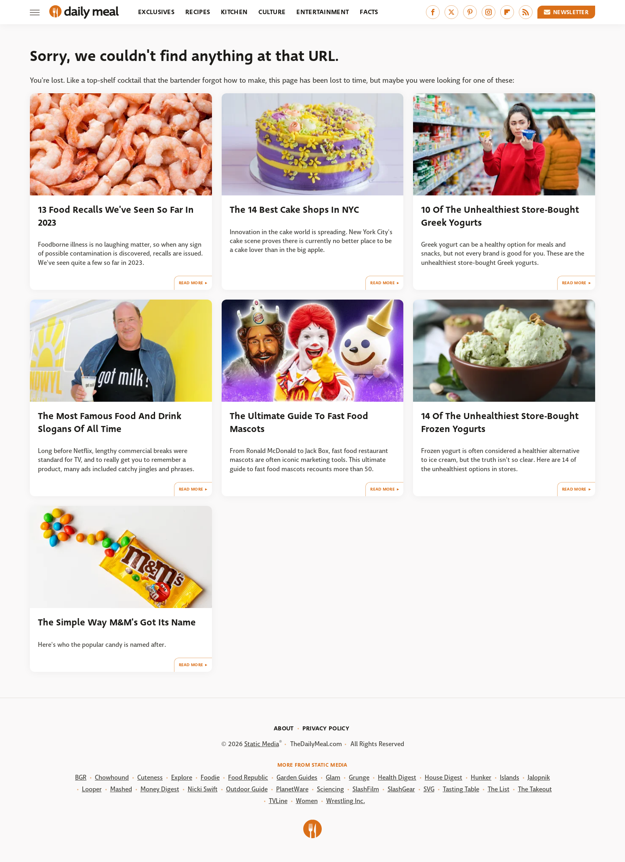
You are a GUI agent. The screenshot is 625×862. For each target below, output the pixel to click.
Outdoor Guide (247, 789)
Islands (509, 777)
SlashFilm (365, 789)
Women (307, 801)
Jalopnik (539, 777)
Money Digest (160, 789)
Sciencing (330, 789)
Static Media (261, 744)
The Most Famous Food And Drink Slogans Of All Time (109, 422)
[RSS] (526, 12)
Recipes (197, 12)
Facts (369, 12)
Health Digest (397, 777)
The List (499, 789)
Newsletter (566, 12)
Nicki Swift (203, 789)
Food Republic (248, 777)
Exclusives (156, 12)
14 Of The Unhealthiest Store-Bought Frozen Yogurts (500, 422)
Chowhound (112, 777)
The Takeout (535, 789)
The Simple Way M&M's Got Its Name (117, 622)
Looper (92, 789)
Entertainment (322, 12)
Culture (271, 12)
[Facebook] (433, 12)
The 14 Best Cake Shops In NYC (294, 209)
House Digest (443, 777)
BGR (80, 777)
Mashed (121, 789)
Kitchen (234, 12)
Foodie (210, 777)
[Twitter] (451, 12)
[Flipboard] (507, 12)
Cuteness (150, 777)
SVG (429, 789)
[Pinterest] (470, 12)
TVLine (278, 801)
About (284, 728)
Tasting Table (461, 789)
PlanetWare (292, 789)
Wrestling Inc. (345, 801)
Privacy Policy (325, 728)
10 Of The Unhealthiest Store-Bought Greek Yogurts (500, 216)
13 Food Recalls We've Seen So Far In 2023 (116, 216)
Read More (191, 283)
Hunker (481, 777)
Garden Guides (297, 777)
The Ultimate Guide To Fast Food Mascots (299, 422)
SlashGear (401, 789)
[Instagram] (488, 12)
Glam (333, 777)
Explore (181, 777)
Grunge (359, 777)
